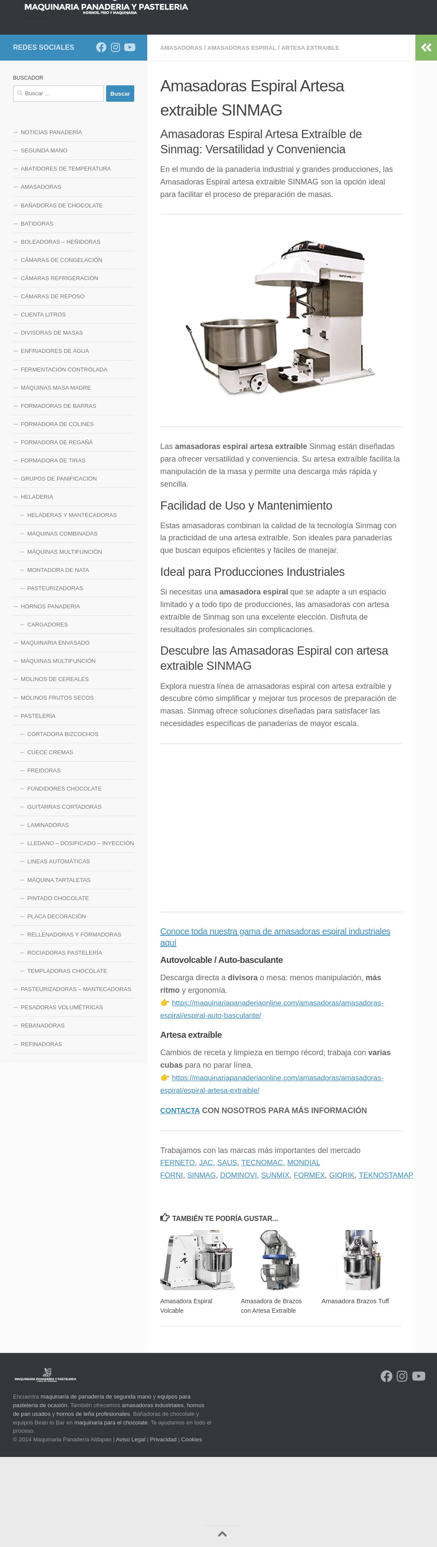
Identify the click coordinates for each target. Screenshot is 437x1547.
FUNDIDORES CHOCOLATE (64, 879)
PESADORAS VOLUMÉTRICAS (62, 1098)
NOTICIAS (64, 92)
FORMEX (319, 1265)
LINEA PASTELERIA (47, 114)
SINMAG (204, 1265)
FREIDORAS (44, 861)
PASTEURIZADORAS (55, 678)
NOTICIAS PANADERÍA (51, 223)
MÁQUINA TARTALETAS (59, 970)
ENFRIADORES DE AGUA (55, 441)
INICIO (28, 92)
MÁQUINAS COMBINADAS (62, 624)
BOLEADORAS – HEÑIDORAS (60, 332)
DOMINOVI (243, 1265)
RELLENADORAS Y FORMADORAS (74, 1025)
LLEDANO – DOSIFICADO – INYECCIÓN (80, 933)
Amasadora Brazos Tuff (355, 1391)
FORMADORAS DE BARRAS (58, 496)
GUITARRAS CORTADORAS (64, 897)
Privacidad (163, 1529)
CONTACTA (181, 1200)
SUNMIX (283, 1265)
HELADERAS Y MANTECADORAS (72, 605)
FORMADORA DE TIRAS (53, 551)
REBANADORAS (43, 1116)
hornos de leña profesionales (92, 1504)
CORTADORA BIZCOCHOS (62, 824)
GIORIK (353, 1265)
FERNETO (178, 1252)
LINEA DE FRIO (263, 92)
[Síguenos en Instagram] (115, 137)
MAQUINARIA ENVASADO (55, 733)
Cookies (191, 1529)
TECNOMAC (268, 1252)
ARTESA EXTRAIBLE (317, 138)
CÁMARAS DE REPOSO (52, 387)
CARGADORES (47, 715)
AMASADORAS (182, 138)
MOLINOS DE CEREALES (55, 769)
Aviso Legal (131, 1529)
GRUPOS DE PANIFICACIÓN (59, 569)
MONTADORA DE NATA (58, 660)
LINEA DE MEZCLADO (198, 92)
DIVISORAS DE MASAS (52, 423)
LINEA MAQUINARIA (326, 92)
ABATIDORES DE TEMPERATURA (66, 259)
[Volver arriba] (222, 1536)
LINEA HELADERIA (114, 114)
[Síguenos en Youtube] (129, 137)
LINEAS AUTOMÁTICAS (58, 952)
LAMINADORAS (48, 915)
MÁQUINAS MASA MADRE (56, 478)
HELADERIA (37, 587)
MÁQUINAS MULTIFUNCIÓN (64, 642)
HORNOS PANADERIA (122, 92)
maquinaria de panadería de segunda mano (96, 1486)
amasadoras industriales (153, 1495)
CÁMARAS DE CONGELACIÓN (61, 350)
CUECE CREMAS (50, 843)
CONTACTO (170, 114)
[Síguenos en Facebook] (101, 137)
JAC (209, 1252)
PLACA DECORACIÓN (56, 1007)
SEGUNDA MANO (44, 241)
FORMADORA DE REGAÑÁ (57, 533)
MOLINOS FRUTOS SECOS (57, 788)
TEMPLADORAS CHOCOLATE (67, 1061)
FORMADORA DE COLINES (57, 514)
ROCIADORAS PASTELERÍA (64, 1043)
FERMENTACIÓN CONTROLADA (64, 460)
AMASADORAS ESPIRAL (246, 138)
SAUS (231, 1252)
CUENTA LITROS (43, 405)
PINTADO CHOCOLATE (58, 988)
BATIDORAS (37, 314)
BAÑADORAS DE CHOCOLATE (62, 296)
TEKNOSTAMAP (401, 1265)
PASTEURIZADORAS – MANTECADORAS (76, 1079)
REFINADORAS (41, 1134)
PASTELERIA (38, 806)
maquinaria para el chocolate (111, 1512)
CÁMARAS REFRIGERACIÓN (59, 368)
